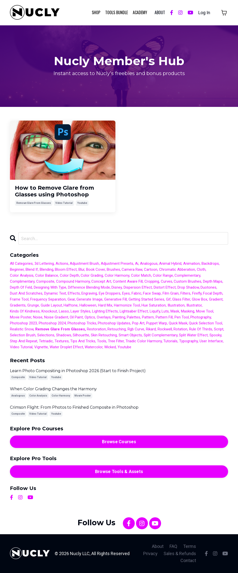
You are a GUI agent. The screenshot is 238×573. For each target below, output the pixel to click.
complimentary (22, 281)
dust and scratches (26, 293)
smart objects (130, 335)
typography (188, 341)
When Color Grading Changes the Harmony (53, 389)
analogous (149, 263)
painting (118, 317)
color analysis (22, 275)
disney (116, 287)
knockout (49, 311)
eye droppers (109, 293)
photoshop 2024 (52, 323)
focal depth (212, 293)
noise (37, 317)
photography (200, 317)
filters (185, 293)
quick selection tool (205, 323)
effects (74, 293)
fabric (136, 293)
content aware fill (128, 281)
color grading (92, 275)
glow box (199, 299)
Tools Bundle (116, 12)
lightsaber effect (134, 311)
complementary (187, 275)
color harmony (117, 275)
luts (165, 311)
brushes (113, 269)
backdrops (210, 263)
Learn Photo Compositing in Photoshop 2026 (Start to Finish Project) (78, 370)
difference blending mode (89, 287)
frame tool (19, 299)
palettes (133, 317)
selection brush (22, 335)
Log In (204, 12)
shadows (63, 335)
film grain (171, 293)
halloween (87, 305)
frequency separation (48, 299)
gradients (18, 305)
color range (163, 275)
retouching (116, 329)
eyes (126, 293)
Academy (140, 12)
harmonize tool (127, 305)
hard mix (105, 305)
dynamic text (55, 293)
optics (90, 317)
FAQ (173, 546)
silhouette (81, 335)
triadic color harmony (144, 341)
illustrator (194, 305)
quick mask (178, 323)
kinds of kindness (25, 311)
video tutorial (64, 203)
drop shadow (188, 287)
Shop (96, 12)
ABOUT (160, 12)
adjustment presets (117, 263)
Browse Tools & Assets (119, 471)
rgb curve (136, 329)
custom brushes (187, 281)
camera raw (132, 269)
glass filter (181, 299)
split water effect (193, 335)
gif (168, 299)
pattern (148, 317)
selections (45, 335)
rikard (151, 329)
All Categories (21, 263)
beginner (17, 269)
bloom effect (66, 269)
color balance (46, 275)
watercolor (93, 347)
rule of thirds (200, 329)
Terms (189, 546)
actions (62, 263)
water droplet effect (66, 347)
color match (141, 275)
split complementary (160, 335)
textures (62, 341)
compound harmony (73, 281)
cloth (201, 269)
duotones (208, 287)
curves (166, 281)
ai (136, 263)
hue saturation (153, 305)
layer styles (80, 311)
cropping (151, 281)
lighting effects (105, 311)
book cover (95, 269)
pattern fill (164, 317)
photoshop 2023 (23, 323)
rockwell (165, 329)
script (218, 329)
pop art (138, 323)
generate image (89, 299)
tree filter (116, 341)
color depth (69, 275)
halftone (71, 305)
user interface (211, 341)
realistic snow (22, 329)
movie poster (20, 317)
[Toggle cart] (224, 13)
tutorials (170, 341)
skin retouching (104, 335)
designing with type (50, 287)
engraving (89, 293)
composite (45, 281)
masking (187, 311)
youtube (82, 203)
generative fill (115, 299)
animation (191, 263)
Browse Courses (119, 441)
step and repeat (23, 341)
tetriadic (46, 341)
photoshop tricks (82, 323)
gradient (216, 299)
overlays (104, 317)
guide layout (51, 305)
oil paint (76, 317)
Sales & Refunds (180, 553)
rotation (180, 329)
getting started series (146, 299)
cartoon (150, 269)
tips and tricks (82, 341)
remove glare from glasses (33, 203)
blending (46, 269)
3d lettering (44, 263)
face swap (152, 293)
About (158, 546)
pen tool (181, 317)
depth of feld (21, 287)
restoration (96, 329)
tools (101, 341)
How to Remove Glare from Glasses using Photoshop (54, 191)
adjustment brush (84, 263)
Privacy (150, 553)
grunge (33, 305)
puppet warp (156, 323)
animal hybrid (170, 263)
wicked (110, 347)
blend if (32, 269)
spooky (215, 335)
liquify (155, 311)
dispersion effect (138, 287)
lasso (64, 311)
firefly (197, 293)
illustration (176, 305)
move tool (204, 311)
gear (71, 299)
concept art (101, 281)
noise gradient (56, 317)
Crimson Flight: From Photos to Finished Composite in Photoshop (74, 407)
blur (81, 269)
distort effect (165, 287)
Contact (188, 560)
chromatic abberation (177, 269)
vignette (41, 347)
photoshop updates (114, 323)
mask (174, 311)
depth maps (212, 281)
